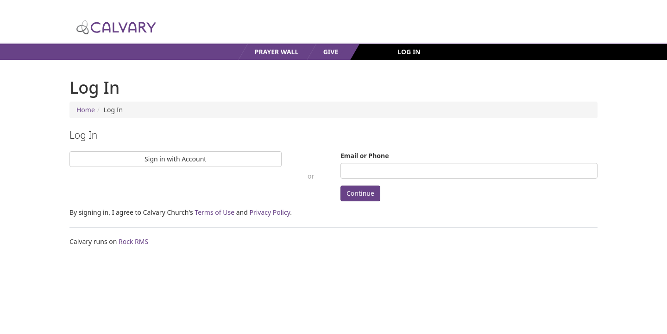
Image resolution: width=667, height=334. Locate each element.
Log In (409, 51)
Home (85, 109)
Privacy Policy (269, 212)
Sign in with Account (175, 158)
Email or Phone (364, 155)
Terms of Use (214, 212)
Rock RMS (133, 241)
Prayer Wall (276, 51)
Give (331, 51)
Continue (360, 193)
